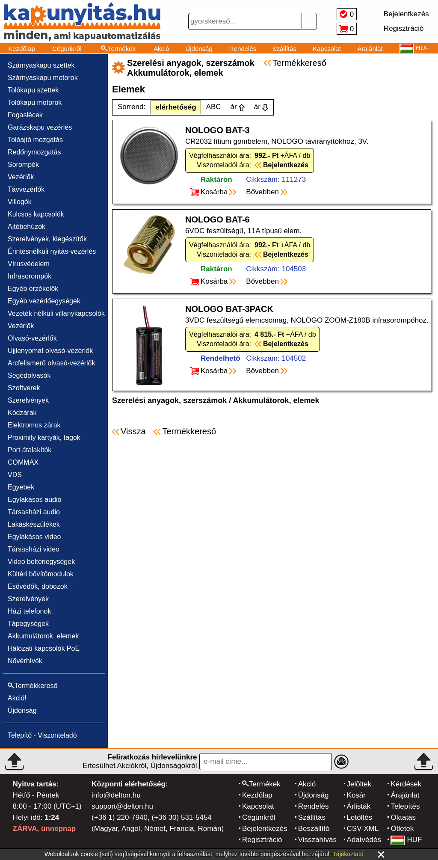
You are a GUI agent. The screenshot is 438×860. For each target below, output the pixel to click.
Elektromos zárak (34, 425)
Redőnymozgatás (34, 152)
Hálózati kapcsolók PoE (44, 648)
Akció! (17, 698)
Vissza (133, 431)
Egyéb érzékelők (33, 288)
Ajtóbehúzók (26, 226)
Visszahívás (317, 840)
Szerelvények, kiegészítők (47, 239)
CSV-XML (363, 828)
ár (234, 107)
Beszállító (314, 828)
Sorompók (23, 164)
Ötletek (402, 828)
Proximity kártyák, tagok (44, 437)
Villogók (20, 201)
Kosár (356, 795)
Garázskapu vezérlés (40, 127)
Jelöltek (359, 784)
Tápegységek (28, 623)
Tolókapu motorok (35, 102)
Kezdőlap (21, 48)
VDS (15, 474)
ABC (213, 107)
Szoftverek (24, 387)
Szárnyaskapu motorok (43, 77)
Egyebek (21, 487)
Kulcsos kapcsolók (36, 214)
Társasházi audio (34, 512)
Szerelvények (28, 400)
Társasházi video (33, 549)
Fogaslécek (25, 115)
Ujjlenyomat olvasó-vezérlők (50, 350)
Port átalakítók (29, 450)
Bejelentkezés (264, 828)
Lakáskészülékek (34, 524)
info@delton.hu (116, 795)
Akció (161, 48)
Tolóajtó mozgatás (35, 139)
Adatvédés (364, 840)
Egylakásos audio (34, 499)
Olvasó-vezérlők (32, 338)
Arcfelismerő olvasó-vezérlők (51, 363)
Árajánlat (369, 48)
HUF (406, 840)
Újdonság (198, 48)
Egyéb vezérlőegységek (44, 301)
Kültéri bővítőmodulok (41, 574)
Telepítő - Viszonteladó (42, 735)
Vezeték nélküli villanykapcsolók (56, 313)
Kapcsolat (327, 48)
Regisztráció (262, 840)
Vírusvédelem (29, 263)
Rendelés (242, 48)
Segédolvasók (29, 375)
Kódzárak (22, 412)
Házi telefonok (29, 611)
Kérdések (406, 784)
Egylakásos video (34, 536)
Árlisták (359, 806)
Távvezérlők (26, 189)
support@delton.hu (122, 806)
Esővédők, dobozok (38, 586)
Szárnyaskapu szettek (41, 65)
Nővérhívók (25, 660)
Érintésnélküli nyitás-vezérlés (52, 251)
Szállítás (284, 48)
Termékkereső (299, 63)
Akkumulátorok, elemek (43, 636)
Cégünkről (66, 48)
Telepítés (405, 806)
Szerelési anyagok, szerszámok (169, 400)
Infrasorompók (29, 276)
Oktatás (403, 817)
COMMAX (23, 462)
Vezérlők (21, 177)
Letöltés (360, 817)
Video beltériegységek (41, 561)
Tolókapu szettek (33, 90)
